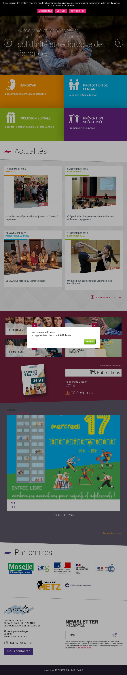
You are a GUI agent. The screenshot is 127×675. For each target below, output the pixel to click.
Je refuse (61, 11)
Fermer (90, 341)
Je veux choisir (77, 11)
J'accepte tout (45, 11)
